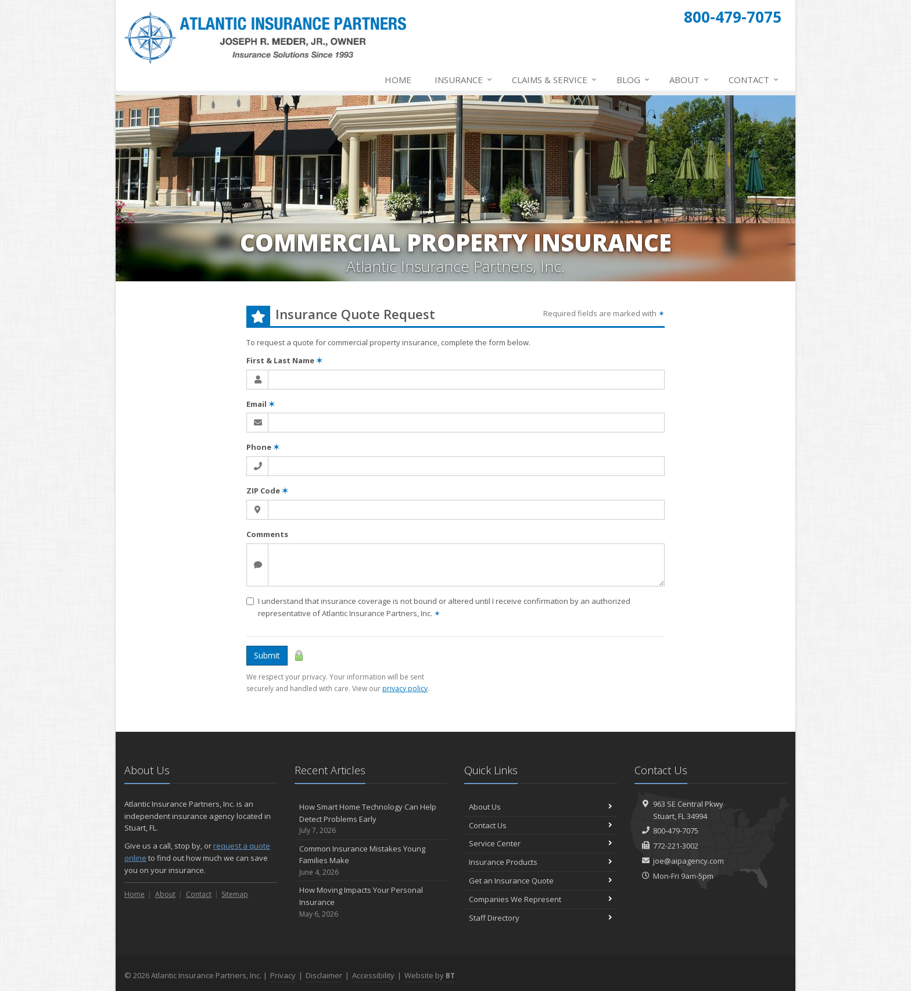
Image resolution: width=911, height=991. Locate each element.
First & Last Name (284, 360)
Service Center (540, 843)
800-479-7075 (675, 830)
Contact (754, 79)
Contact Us (540, 825)
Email (260, 404)
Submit (267, 655)
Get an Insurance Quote (540, 880)
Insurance (464, 79)
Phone (262, 447)
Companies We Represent (540, 899)
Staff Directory (540, 918)
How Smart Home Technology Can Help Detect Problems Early (371, 819)
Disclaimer (324, 975)
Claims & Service (555, 79)
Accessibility (373, 975)
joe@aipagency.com (688, 861)
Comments (267, 534)
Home (398, 79)
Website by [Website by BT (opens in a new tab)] (429, 975)
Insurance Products (540, 862)
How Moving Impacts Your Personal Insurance (371, 902)
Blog (633, 79)
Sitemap (234, 894)
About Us (540, 807)
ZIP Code (267, 490)
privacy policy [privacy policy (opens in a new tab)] (405, 688)
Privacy (283, 975)
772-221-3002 (675, 845)
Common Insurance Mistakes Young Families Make (371, 860)
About (689, 79)
